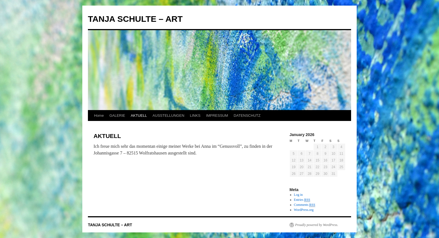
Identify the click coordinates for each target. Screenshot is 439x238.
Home (99, 115)
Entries (302, 200)
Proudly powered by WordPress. (316, 225)
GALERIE (117, 115)
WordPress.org (304, 210)
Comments (304, 205)
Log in (298, 195)
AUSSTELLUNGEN (168, 115)
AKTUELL (139, 115)
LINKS (195, 115)
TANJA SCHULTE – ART (135, 18)
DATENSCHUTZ (247, 115)
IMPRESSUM (217, 115)
